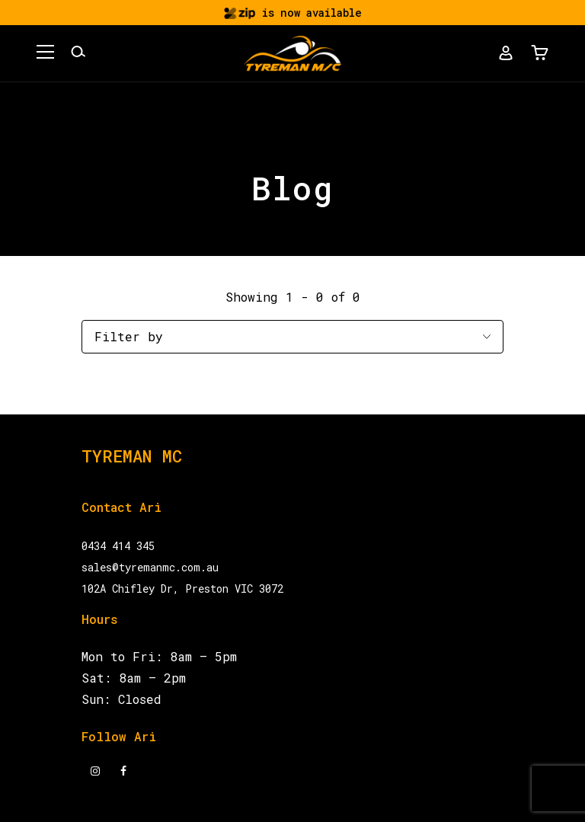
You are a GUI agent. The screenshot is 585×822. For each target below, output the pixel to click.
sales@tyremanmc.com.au (150, 567)
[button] (45, 54)
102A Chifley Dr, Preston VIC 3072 (182, 588)
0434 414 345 (118, 546)
